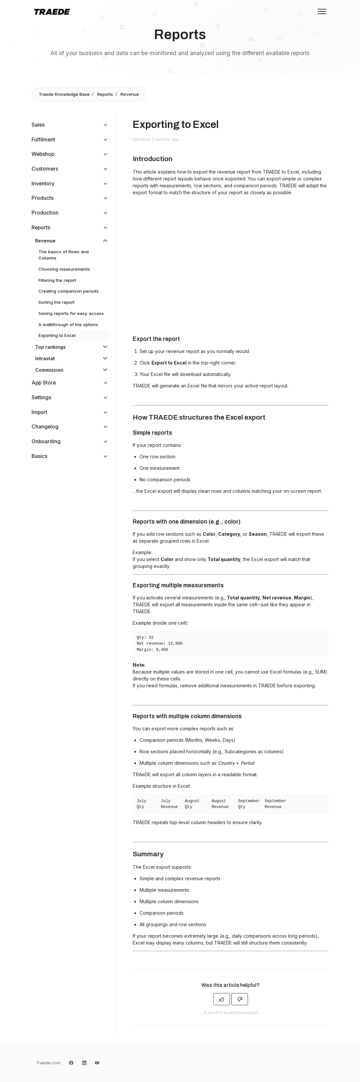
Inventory (43, 183)
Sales (38, 125)
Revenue (130, 94)
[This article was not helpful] (239, 999)
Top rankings (50, 347)
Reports (105, 94)
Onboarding (46, 441)
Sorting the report (56, 302)
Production (45, 213)
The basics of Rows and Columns (63, 255)
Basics (39, 456)
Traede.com (48, 1062)
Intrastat (45, 358)
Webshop (43, 154)
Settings (41, 397)
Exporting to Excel (57, 335)
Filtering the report (57, 280)
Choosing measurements (64, 269)
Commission (49, 370)
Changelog (45, 427)
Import (39, 412)
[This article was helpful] (221, 999)
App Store (44, 383)
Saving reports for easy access (71, 313)
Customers (45, 169)
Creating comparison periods (68, 291)
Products (43, 198)
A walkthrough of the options (68, 324)
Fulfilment (43, 139)
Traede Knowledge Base (64, 94)
